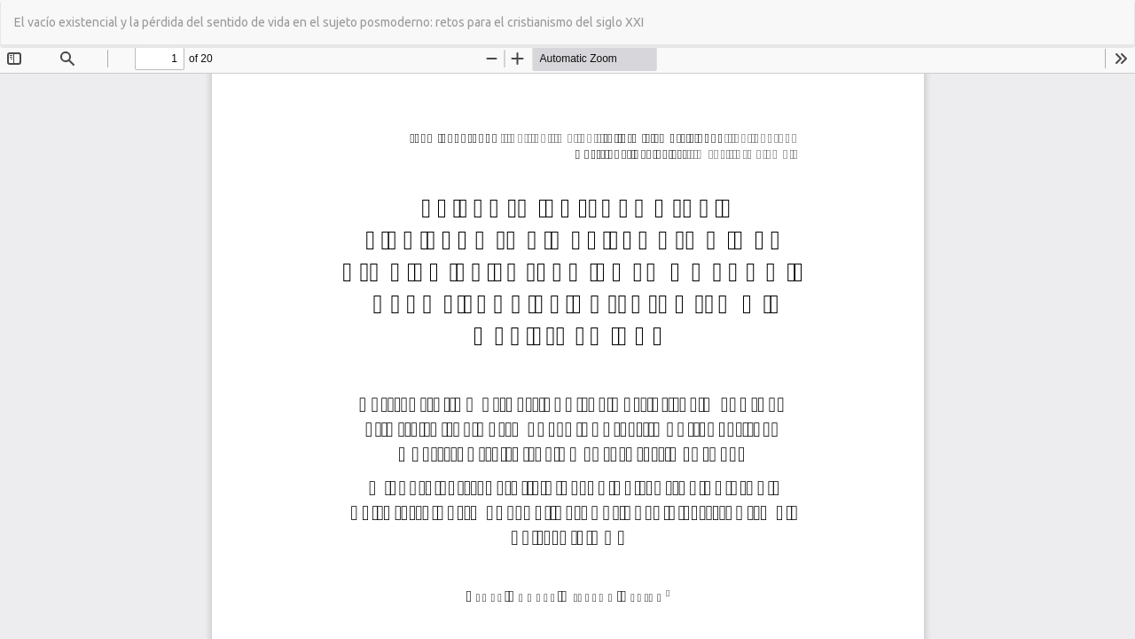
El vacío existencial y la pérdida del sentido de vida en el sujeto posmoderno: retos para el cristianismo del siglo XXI (329, 22)
